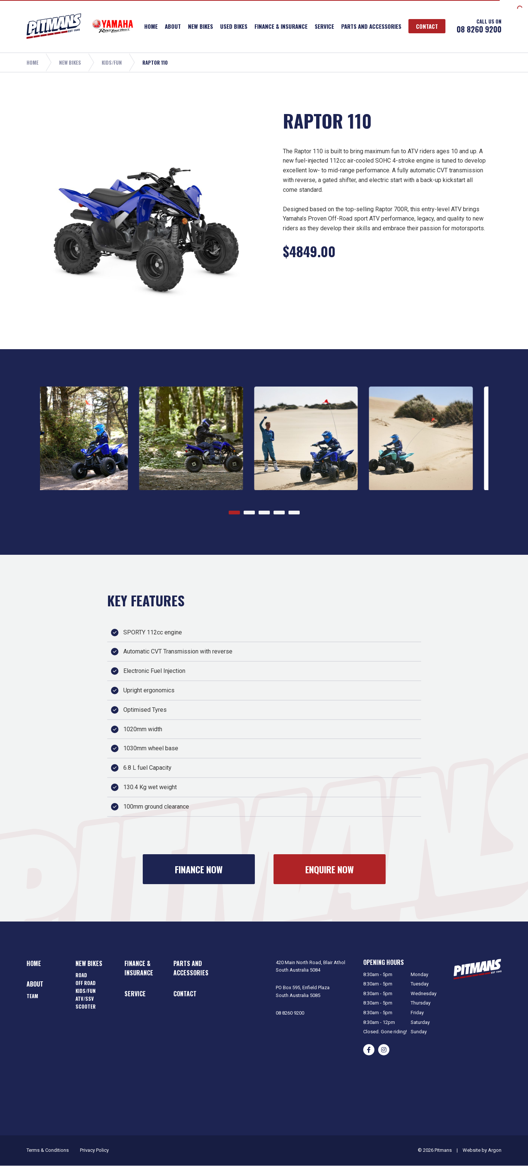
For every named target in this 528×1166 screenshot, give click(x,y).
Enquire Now (329, 869)
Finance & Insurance (281, 26)
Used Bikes (233, 26)
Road (81, 975)
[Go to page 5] (294, 512)
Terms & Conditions (48, 1150)
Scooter (85, 1006)
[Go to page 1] (234, 512)
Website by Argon (482, 1150)
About (173, 26)
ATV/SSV (84, 998)
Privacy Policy (94, 1150)
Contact (427, 26)
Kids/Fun (85, 990)
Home (151, 26)
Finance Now (199, 869)
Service (324, 26)
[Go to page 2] (249, 512)
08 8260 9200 (479, 29)
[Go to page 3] (264, 512)
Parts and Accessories (371, 26)
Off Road (85, 983)
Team (32, 996)
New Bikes (200, 26)
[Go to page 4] (279, 512)
